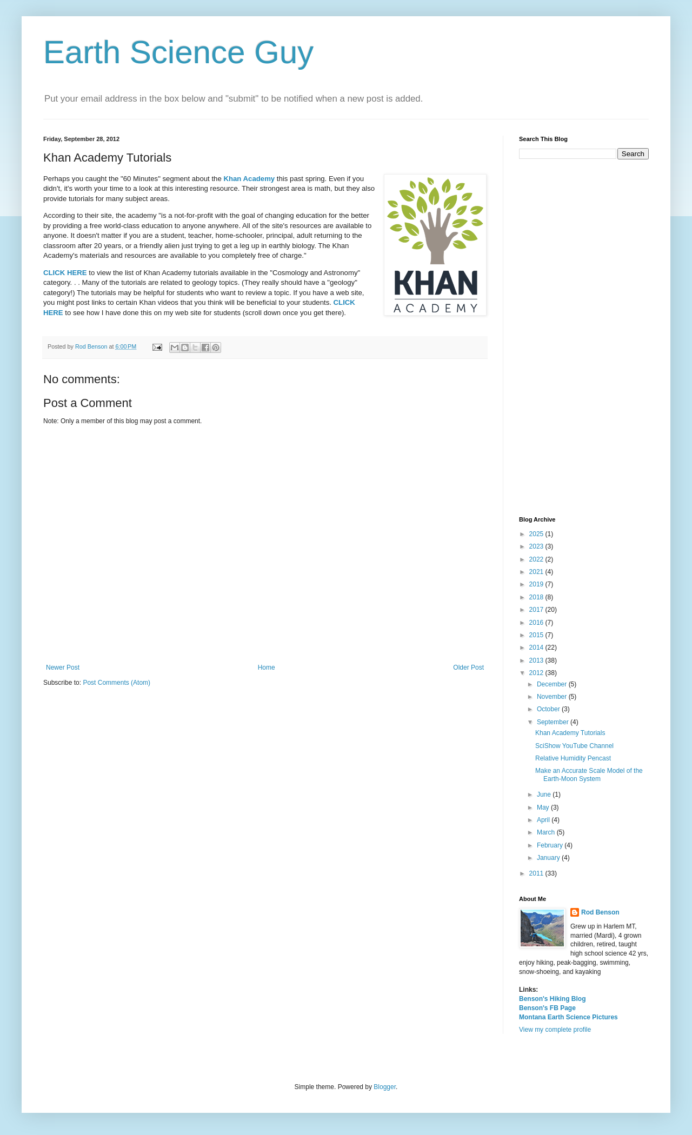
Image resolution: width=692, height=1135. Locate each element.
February (550, 845)
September (553, 722)
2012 (537, 673)
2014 (537, 647)
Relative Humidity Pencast (573, 758)
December (553, 684)
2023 (537, 546)
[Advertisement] (584, 338)
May (544, 807)
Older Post (468, 667)
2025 (537, 534)
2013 (537, 660)
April (544, 820)
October (549, 709)
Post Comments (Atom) (116, 682)
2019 (537, 584)
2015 (537, 635)
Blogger (385, 1087)
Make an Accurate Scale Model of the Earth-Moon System (589, 774)
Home (266, 667)
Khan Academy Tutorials (570, 733)
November (553, 696)
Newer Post (62, 667)
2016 (537, 622)
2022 (537, 559)
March (547, 832)
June (545, 794)
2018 (537, 597)
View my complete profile (555, 1029)
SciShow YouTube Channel (574, 746)
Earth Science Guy (178, 52)
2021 (537, 572)
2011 (537, 873)
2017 (537, 609)
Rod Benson (600, 912)
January (549, 858)
